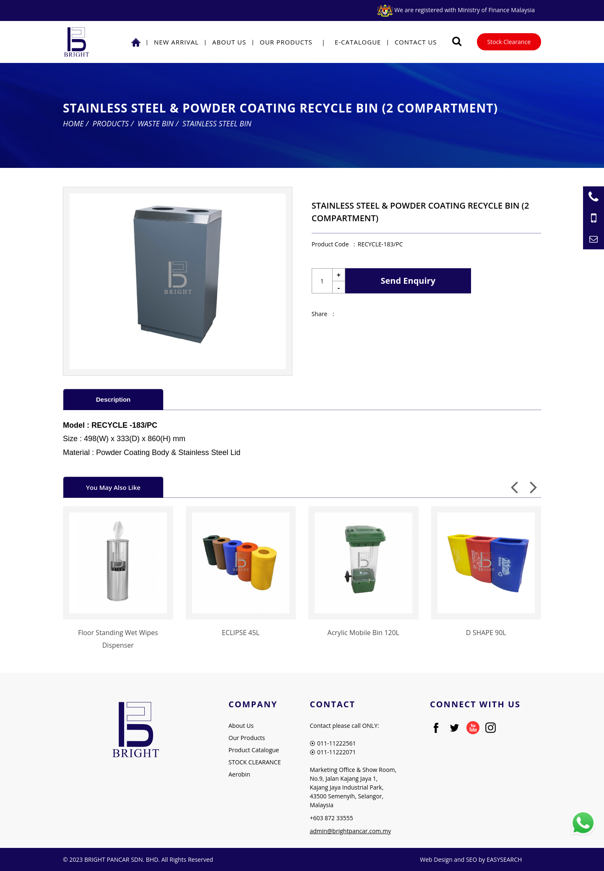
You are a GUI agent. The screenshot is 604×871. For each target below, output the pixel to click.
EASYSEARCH (504, 859)
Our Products (286, 42)
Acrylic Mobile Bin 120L (363, 632)
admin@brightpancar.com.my (350, 831)
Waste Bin (156, 123)
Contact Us (416, 42)
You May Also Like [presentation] (113, 487)
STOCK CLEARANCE (255, 762)
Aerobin (239, 774)
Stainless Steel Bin (217, 123)
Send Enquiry (408, 280)
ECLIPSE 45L (241, 632)
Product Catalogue (254, 750)
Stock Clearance (509, 42)
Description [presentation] (113, 399)
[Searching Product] (457, 41)
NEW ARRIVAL (176, 42)
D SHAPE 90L (486, 632)
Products (111, 123)
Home (73, 123)
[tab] (113, 399)
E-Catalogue (358, 42)
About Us (229, 42)
